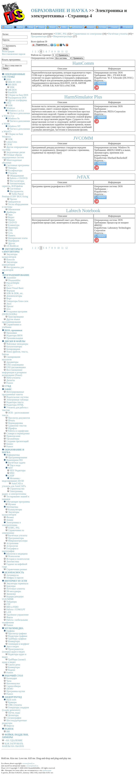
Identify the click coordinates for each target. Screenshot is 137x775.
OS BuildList (12, 246)
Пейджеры (11, 601)
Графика (10, 631)
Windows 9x (14, 118)
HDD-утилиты (13, 377)
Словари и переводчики (18, 433)
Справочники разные (16, 569)
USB (10, 230)
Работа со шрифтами (18, 431)
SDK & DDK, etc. (14, 293)
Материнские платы (18, 238)
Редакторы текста (14, 402)
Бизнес (9, 444)
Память (11, 235)
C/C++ (9, 285)
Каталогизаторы (14, 346)
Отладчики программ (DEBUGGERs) (14, 312)
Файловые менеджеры (17, 344)
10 (58, 51)
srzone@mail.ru (28, 763)
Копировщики (13, 349)
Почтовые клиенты (15, 588)
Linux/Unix (11, 142)
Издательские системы (17, 397)
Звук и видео (12, 646)
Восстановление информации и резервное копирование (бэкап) (14, 372)
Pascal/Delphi (12, 283)
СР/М (9, 144)
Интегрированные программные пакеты (13, 393)
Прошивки (11, 333)
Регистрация (8, 51)
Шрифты (12, 428)
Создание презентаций (17, 441)
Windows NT (14, 126)
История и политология (17, 559)
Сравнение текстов (17, 425)
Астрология (12, 546)
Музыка (12, 504)
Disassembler (14, 280)
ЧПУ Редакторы (17, 470)
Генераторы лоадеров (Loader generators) (15, 708)
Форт (8, 298)
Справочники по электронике (13, 531)
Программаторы (16, 538)
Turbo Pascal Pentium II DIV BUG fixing (15, 195)
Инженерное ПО (14, 460)
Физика (10, 517)
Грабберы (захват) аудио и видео (14, 660)
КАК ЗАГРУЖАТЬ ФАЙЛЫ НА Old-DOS (13, 744)
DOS (8, 79)
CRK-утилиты (15, 705)
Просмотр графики (17, 633)
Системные (15, 188)
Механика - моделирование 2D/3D (13, 479)
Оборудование (17, 175)
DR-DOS (12, 90)
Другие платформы (17, 100)
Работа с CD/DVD (18, 178)
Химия (9, 520)
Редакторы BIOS (14, 335)
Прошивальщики (14, 338)
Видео (11, 217)
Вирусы (10, 725)
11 (62, 51)
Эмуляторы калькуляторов (9, 255)
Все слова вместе (12, 65)
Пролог (10, 306)
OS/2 (8, 103)
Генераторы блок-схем (17, 301)
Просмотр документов (19, 418)
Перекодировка (15, 423)
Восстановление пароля (13, 54)
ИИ (8, 731)
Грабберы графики (17, 638)
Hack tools (11, 699)
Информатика (13, 455)
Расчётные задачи (16, 462)
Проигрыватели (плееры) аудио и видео (13, 650)
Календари (11, 678)
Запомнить (9, 46)
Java (8, 309)
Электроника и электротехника (11, 523)
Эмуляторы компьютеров (9, 263)
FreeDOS (12, 92)
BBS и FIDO (12, 607)
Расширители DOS (17, 97)
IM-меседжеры (13, 591)
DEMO (9, 688)
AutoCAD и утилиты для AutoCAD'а (14, 484)
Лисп (8, 303)
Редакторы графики (17, 636)
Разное (9, 383)
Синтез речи (14, 664)
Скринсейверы (13, 686)
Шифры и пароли (14, 577)
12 (66, 51)
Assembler (11, 277)
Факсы (9, 617)
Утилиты (12, 173)
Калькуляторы (15, 509)
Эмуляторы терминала (17, 583)
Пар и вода (15, 465)
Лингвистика (12, 561)
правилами (47, 770)
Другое (11, 243)
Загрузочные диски (15, 152)
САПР (11, 475)
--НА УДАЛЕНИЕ (13, 740)
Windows (10, 108)
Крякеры (12, 702)
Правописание (13, 436)
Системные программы (17, 165)
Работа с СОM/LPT (15, 609)
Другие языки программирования (11, 320)
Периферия (13, 240)
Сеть (10, 233)
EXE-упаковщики (15, 364)
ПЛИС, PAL (14, 527)
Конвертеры (14, 641)
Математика (12, 507)
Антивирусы (12, 575)
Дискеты (10, 380)
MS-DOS (12, 84)
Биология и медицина (16, 553)
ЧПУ (10, 468)
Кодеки (11, 670)
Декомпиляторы (14, 296)
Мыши (11, 220)
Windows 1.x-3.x (16, 110)
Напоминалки (13, 683)
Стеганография (13, 718)
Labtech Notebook (83, 210)
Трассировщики (16, 316)
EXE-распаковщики (16, 367)
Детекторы (13, 715)
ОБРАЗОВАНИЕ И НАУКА (59, 10)
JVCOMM (83, 138)
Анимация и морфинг (18, 644)
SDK (12, 87)
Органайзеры (12, 438)
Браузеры (11, 586)
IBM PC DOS (14, 82)
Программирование (17, 457)
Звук (10, 214)
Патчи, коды (14, 712)
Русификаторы (15, 170)
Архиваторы (12, 362)
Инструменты (16, 191)
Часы (8, 681)
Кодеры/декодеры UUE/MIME (13, 597)
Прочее (13, 199)
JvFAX (83, 176)
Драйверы (11, 212)
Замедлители (14, 201)
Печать (11, 420)
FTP (8, 604)
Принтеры (13, 227)
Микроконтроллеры (17, 540)
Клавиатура (13, 225)
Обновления (14, 209)
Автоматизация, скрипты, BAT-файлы (13, 184)
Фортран (10, 290)
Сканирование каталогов (11, 358)
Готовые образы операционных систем (13, 156)
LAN (8, 612)
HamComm (83, 63)
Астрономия (12, 543)
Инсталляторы (17, 181)
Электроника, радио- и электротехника (14, 492)
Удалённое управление (17, 614)
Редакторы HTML (15, 405)
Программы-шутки (15, 691)
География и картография (10, 549)
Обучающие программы (18, 501)
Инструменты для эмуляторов (13, 268)
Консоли (10, 259)
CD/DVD (12, 222)
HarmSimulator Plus (83, 96)
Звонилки (11, 594)
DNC (12, 473)
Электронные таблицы (17, 399)
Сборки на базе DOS (18, 95)
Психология (14, 556)
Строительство (17, 488)
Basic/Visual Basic (15, 288)
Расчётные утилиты (17, 535)
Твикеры (12, 168)
